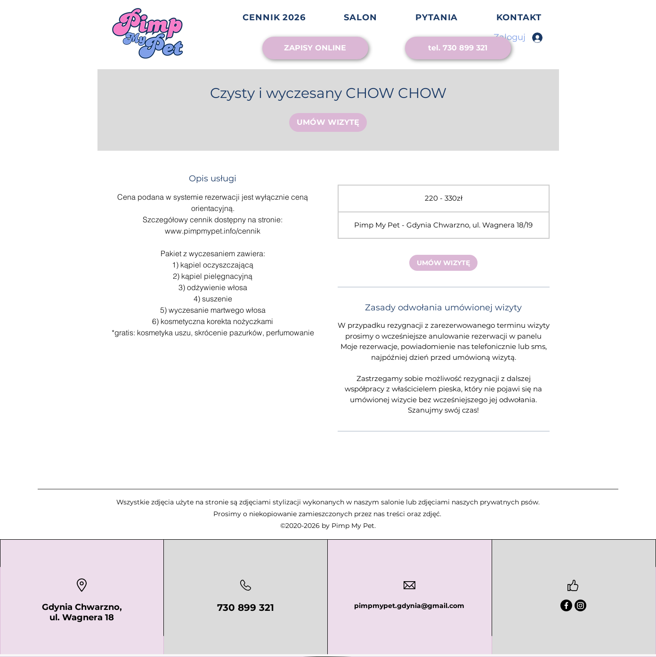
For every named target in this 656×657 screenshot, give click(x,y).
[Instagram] (580, 605)
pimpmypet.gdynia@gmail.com (409, 605)
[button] (361, 17)
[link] (328, 122)
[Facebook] (566, 605)
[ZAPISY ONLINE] (315, 48)
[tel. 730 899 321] (458, 48)
